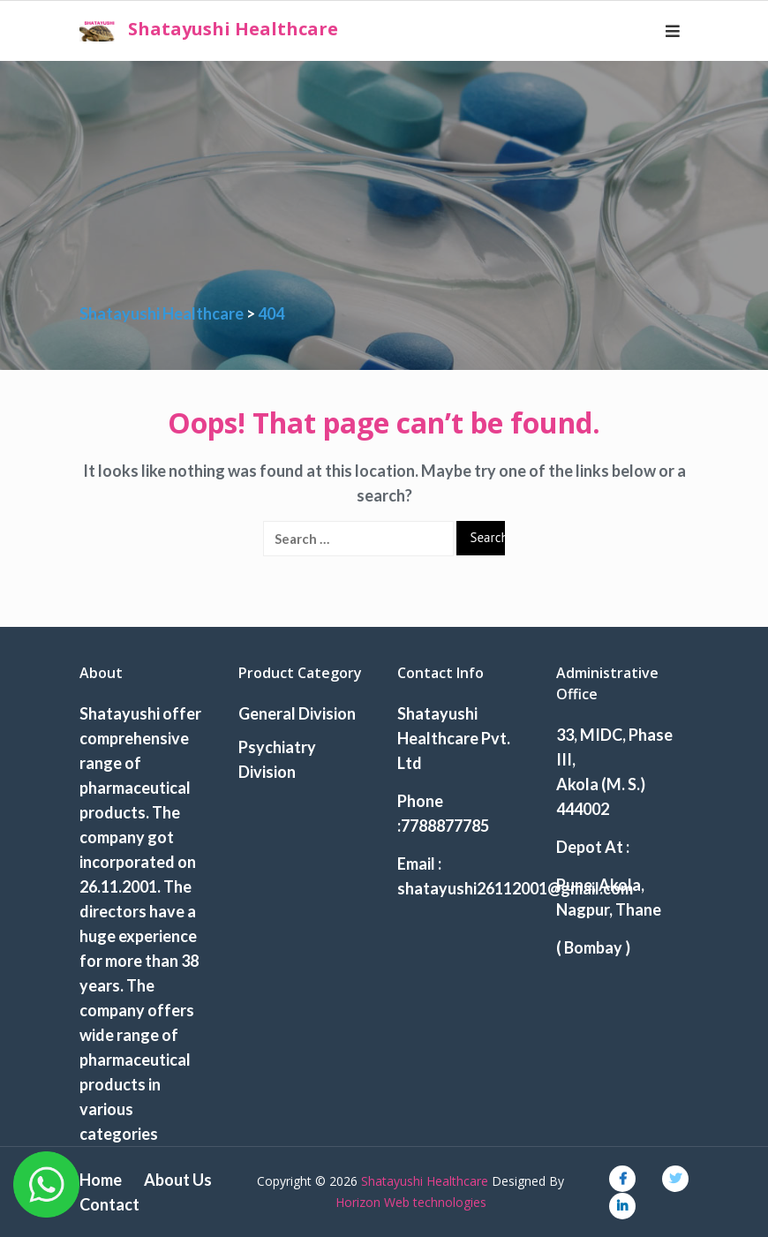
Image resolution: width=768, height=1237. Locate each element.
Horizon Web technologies (410, 1202)
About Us (178, 1179)
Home (100, 1179)
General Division (297, 713)
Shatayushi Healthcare (233, 29)
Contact (109, 1204)
